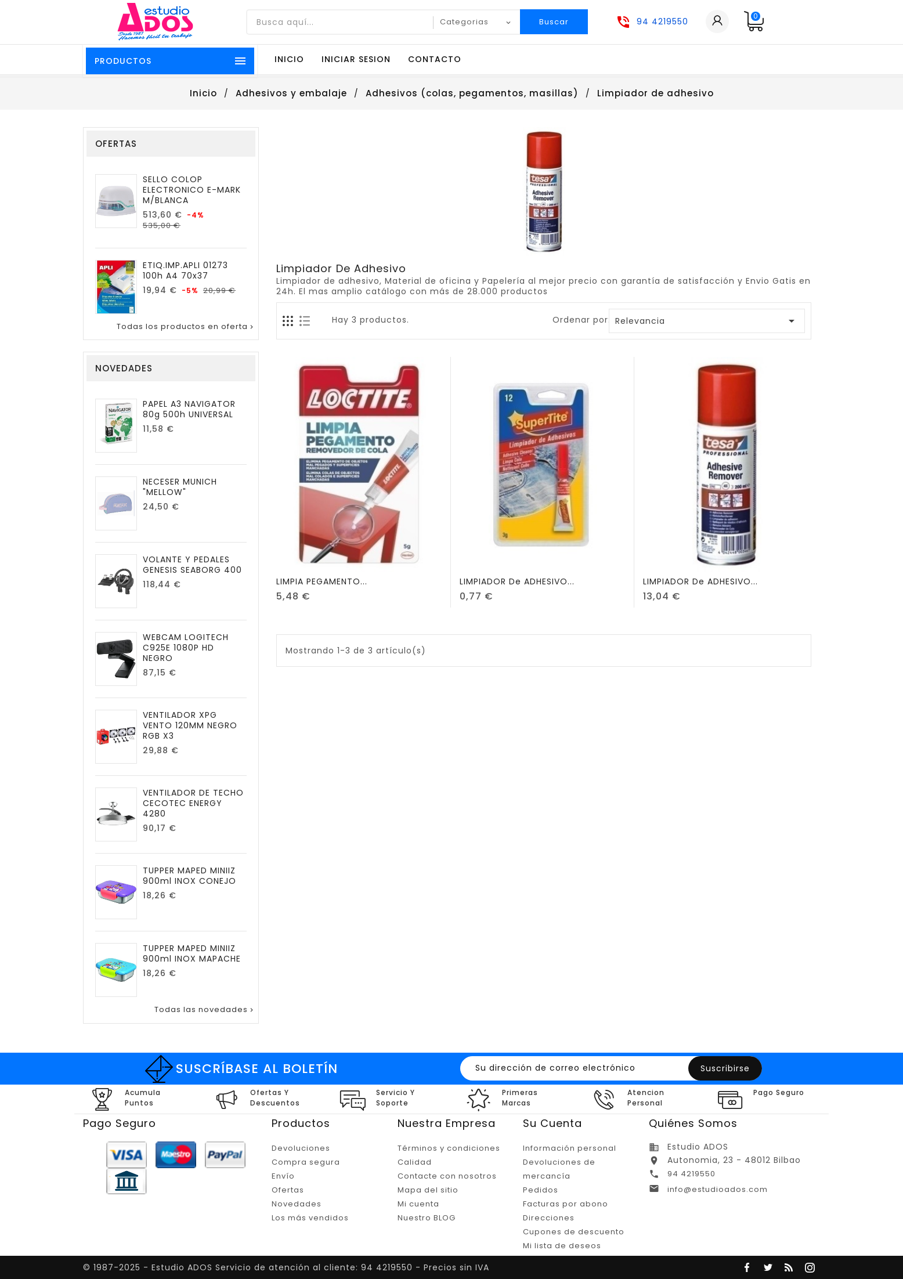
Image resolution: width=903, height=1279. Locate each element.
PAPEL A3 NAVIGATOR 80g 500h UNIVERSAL (189, 409)
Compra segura (306, 1162)
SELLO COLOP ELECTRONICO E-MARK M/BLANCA (192, 189)
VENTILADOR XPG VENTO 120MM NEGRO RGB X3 (190, 725)
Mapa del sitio (428, 1189)
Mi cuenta (418, 1203)
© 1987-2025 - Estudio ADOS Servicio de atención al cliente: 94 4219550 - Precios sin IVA (286, 1267)
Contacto (434, 59)
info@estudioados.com (717, 1189)
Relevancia (707, 321)
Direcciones (549, 1217)
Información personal (569, 1148)
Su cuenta (552, 1123)
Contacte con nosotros (447, 1176)
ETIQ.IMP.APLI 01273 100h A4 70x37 (185, 270)
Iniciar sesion (356, 59)
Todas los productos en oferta (186, 327)
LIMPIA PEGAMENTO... (321, 581)
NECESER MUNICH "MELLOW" (180, 486)
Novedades (297, 1203)
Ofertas (288, 1189)
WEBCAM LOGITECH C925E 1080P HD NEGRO (186, 647)
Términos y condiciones (449, 1148)
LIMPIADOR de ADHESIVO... (517, 581)
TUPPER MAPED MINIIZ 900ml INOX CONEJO (189, 875)
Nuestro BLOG (427, 1217)
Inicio (289, 59)
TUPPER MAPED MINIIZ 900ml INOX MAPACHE (192, 953)
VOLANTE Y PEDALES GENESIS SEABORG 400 (192, 564)
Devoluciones (301, 1148)
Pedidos (540, 1189)
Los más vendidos (310, 1217)
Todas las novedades (204, 1010)
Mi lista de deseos (562, 1245)
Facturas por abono (565, 1203)
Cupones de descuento (573, 1231)
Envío (283, 1176)
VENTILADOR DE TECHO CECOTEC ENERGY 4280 (193, 803)
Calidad (415, 1162)
